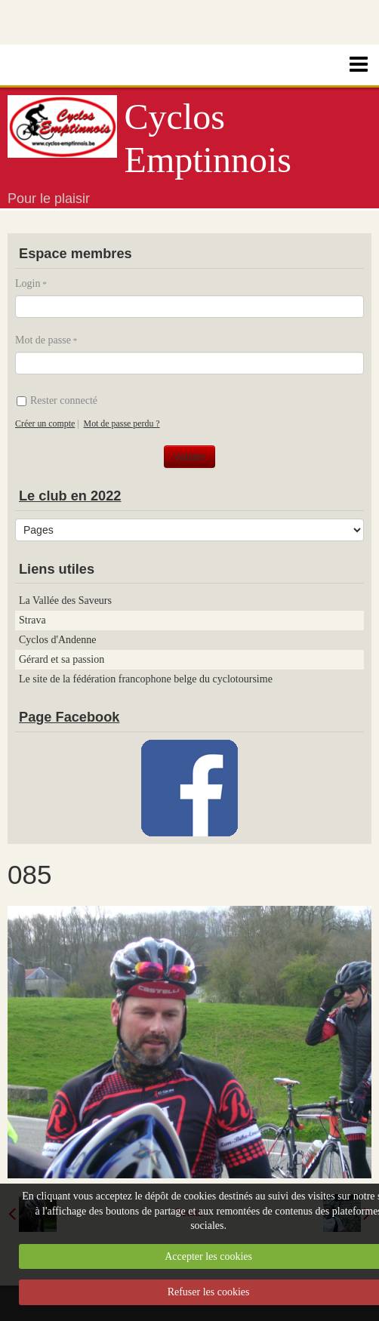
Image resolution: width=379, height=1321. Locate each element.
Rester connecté (57, 400)
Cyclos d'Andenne (57, 639)
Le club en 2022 (70, 495)
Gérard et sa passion (61, 659)
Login (27, 283)
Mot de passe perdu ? (122, 423)
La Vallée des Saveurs (65, 600)
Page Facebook (69, 717)
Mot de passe (43, 340)
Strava (32, 620)
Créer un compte (45, 423)
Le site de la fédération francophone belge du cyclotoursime (146, 679)
